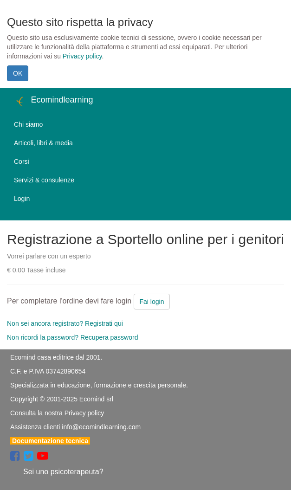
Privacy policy (82, 56)
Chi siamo (28, 124)
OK (17, 73)
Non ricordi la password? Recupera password (72, 337)
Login (22, 198)
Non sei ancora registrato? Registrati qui (65, 323)
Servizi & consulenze (44, 180)
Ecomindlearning (53, 101)
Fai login (152, 301)
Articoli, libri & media (43, 143)
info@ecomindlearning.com (101, 427)
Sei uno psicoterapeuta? (63, 472)
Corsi (21, 161)
